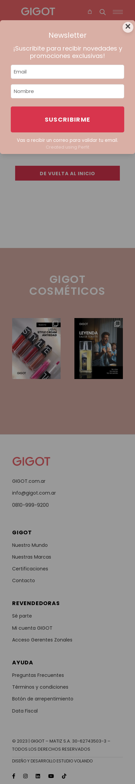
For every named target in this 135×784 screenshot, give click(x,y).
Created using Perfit (67, 147)
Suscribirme (68, 119)
